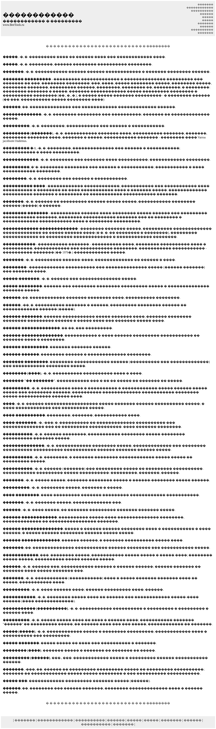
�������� (158, 44)
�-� (67, 44)
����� (134, 716)
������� (24, 716)
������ (116, 716)
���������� (90, 716)
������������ (55, 716)
